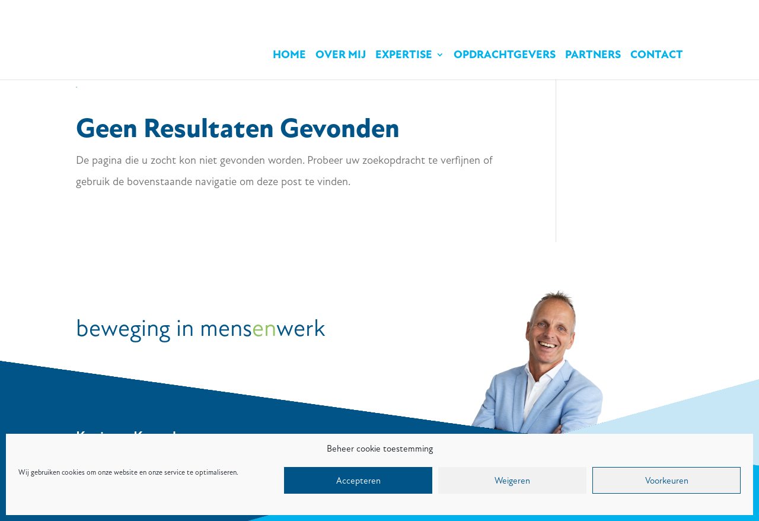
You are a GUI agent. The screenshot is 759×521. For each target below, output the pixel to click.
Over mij (340, 56)
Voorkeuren (666, 480)
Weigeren (512, 480)
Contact (656, 56)
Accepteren (358, 480)
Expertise (403, 56)
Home (289, 56)
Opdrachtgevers (505, 56)
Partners (593, 56)
